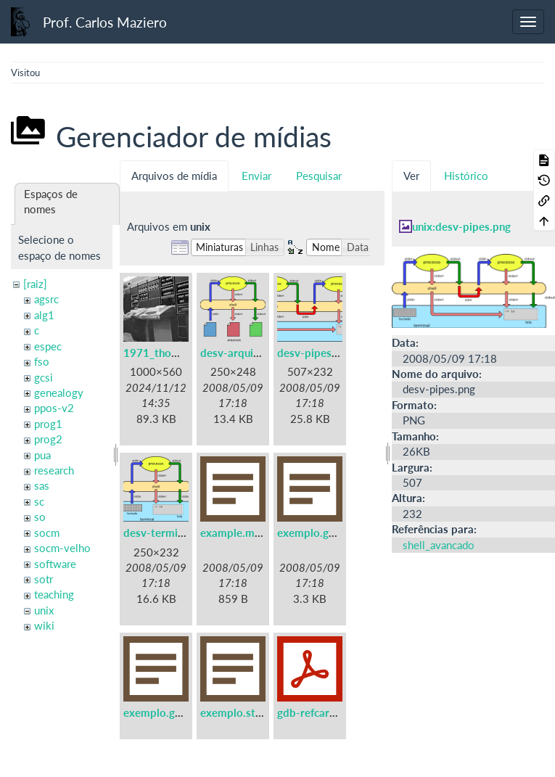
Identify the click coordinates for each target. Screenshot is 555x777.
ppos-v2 (54, 407)
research (54, 470)
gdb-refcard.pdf (316, 712)
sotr (43, 578)
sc (39, 501)
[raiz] (35, 283)
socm (46, 532)
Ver (411, 175)
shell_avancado (438, 544)
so (40, 516)
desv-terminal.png (168, 532)
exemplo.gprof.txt (168, 712)
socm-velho (62, 547)
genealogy (58, 392)
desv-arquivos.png (246, 352)
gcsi (43, 377)
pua (42, 454)
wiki (44, 625)
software (55, 563)
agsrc (46, 298)
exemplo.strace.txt (247, 712)
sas (41, 485)
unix (44, 610)
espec (48, 346)
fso (41, 361)
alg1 (44, 314)
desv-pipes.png (315, 352)
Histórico (466, 175)
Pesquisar (319, 175)
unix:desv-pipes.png (461, 226)
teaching (54, 594)
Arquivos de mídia (174, 175)
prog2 (48, 438)
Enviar (256, 175)
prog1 (48, 423)
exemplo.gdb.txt (318, 532)
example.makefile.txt (252, 532)
